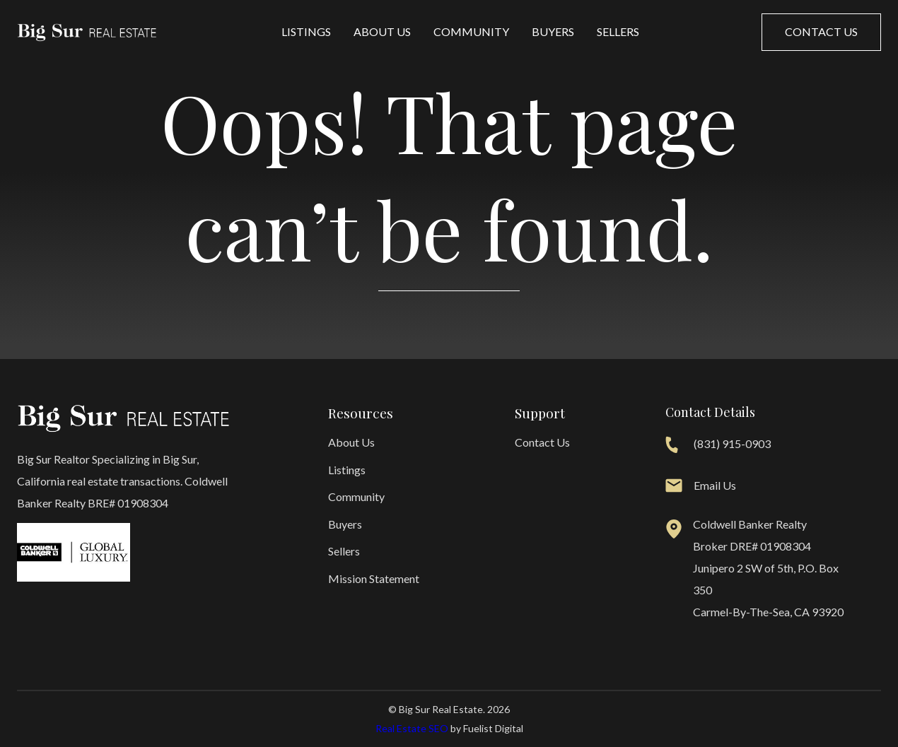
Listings (306, 31)
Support (540, 413)
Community (471, 31)
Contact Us (542, 442)
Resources (360, 413)
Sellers (618, 31)
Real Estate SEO (411, 728)
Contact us (821, 31)
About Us (382, 31)
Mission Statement (373, 578)
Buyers (553, 31)
